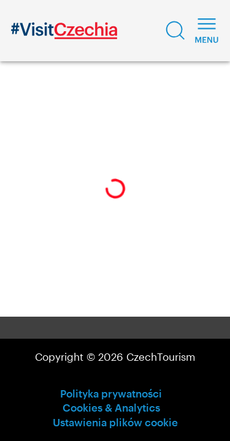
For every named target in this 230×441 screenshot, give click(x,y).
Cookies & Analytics (111, 407)
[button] (175, 31)
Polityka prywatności (111, 393)
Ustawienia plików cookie (115, 422)
